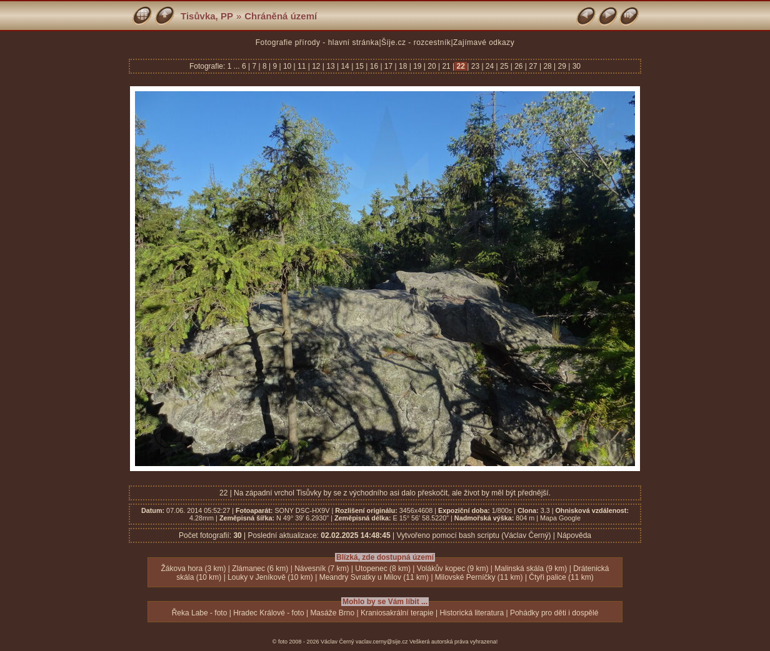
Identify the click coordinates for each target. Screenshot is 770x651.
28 (547, 66)
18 (403, 66)
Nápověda (574, 535)
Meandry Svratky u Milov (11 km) (374, 577)
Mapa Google (560, 518)
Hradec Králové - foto (268, 613)
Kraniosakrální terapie (397, 613)
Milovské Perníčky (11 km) (479, 577)
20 (432, 66)
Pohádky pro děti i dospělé (554, 613)
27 (533, 66)
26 (518, 66)
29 (562, 66)
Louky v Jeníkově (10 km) (270, 577)
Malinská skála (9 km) (530, 568)
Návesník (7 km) (321, 568)
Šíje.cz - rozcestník (416, 42)
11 (302, 66)
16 (374, 66)
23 (475, 66)
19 (417, 66)
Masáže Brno (332, 613)
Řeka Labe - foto (200, 613)
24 (490, 66)
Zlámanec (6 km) (260, 568)
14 (345, 66)
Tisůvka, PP (207, 16)
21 (446, 66)
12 (316, 66)
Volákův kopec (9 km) (453, 568)
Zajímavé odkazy (483, 42)
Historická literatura (471, 613)
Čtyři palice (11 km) (561, 577)
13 (330, 66)
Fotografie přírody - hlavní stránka (317, 42)
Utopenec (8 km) (383, 568)
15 (359, 66)
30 (575, 66)
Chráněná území (280, 16)
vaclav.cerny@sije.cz (382, 642)
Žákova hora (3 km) (193, 568)
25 (504, 66)
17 (388, 66)
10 (287, 66)
